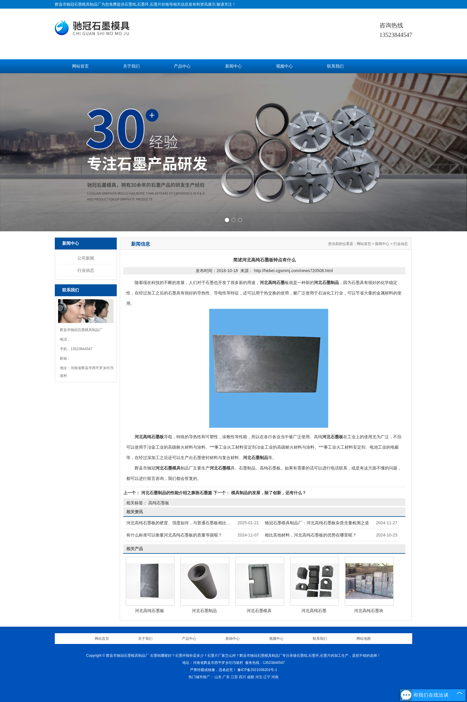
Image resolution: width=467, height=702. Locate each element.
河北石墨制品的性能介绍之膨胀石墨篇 (176, 492)
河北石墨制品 (204, 610)
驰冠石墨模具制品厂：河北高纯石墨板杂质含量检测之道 (317, 522)
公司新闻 (85, 258)
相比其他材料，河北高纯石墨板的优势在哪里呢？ (311, 535)
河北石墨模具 (259, 610)
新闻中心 (233, 66)
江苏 (234, 677)
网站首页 (80, 66)
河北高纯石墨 (313, 610)
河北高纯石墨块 (368, 610)
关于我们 (131, 66)
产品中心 (182, 66)
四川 (242, 677)
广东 (226, 677)
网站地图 (364, 639)
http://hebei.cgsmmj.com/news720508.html (293, 270)
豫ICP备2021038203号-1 (257, 670)
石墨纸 (130, 4)
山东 (218, 677)
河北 (258, 677)
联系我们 (335, 66)
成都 (250, 677)
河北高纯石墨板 (149, 610)
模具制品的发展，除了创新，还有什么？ (268, 492)
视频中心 (284, 66)
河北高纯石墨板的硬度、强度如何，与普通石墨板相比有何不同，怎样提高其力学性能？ (207, 522)
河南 (274, 677)
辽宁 (266, 677)
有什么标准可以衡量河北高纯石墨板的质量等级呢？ (174, 535)
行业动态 (85, 270)
